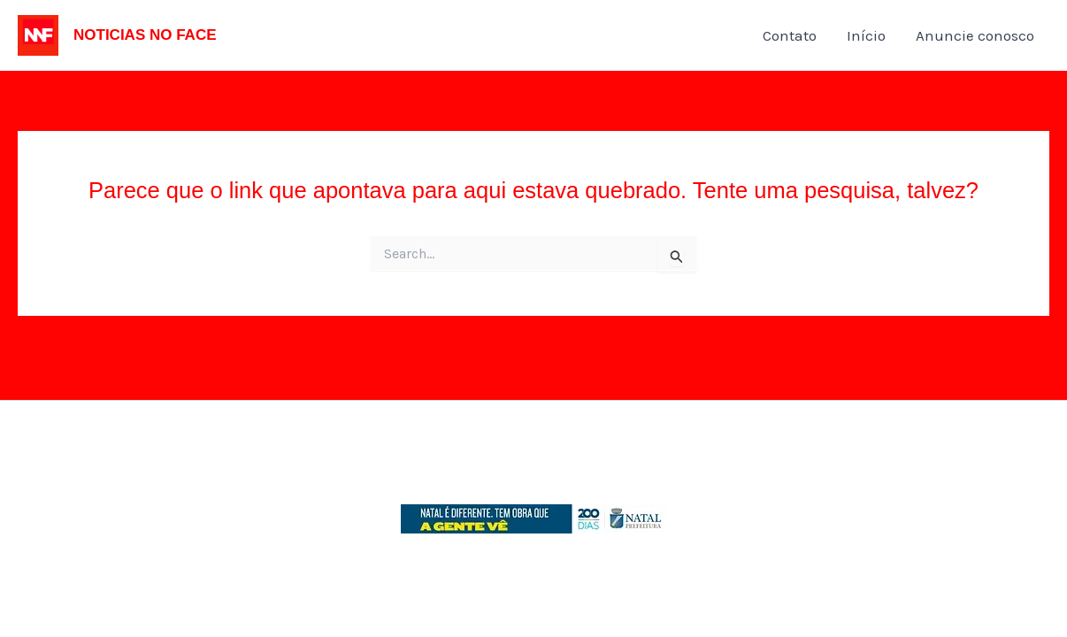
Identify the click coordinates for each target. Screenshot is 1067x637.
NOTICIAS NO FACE (145, 35)
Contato (790, 35)
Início (866, 35)
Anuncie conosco (975, 35)
